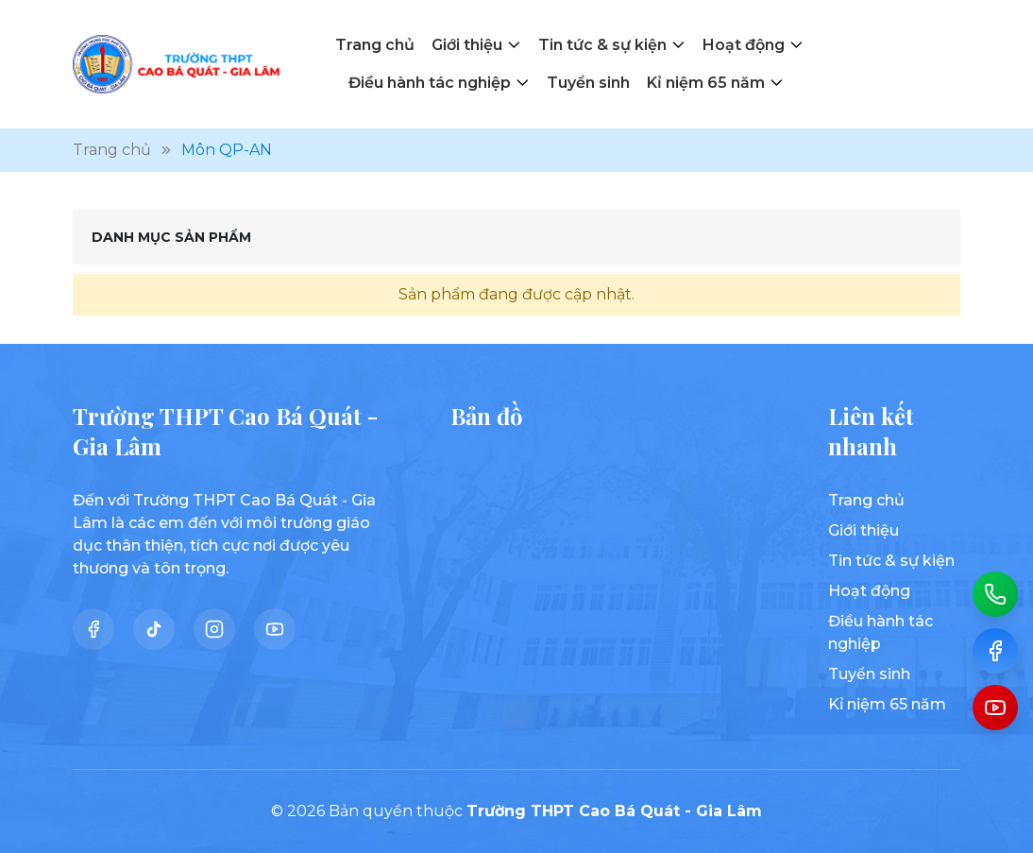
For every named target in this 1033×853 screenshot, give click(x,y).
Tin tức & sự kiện (602, 45)
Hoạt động (744, 45)
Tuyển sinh (588, 83)
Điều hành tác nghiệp (429, 82)
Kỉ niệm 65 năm (706, 82)
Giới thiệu (467, 45)
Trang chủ (375, 45)
